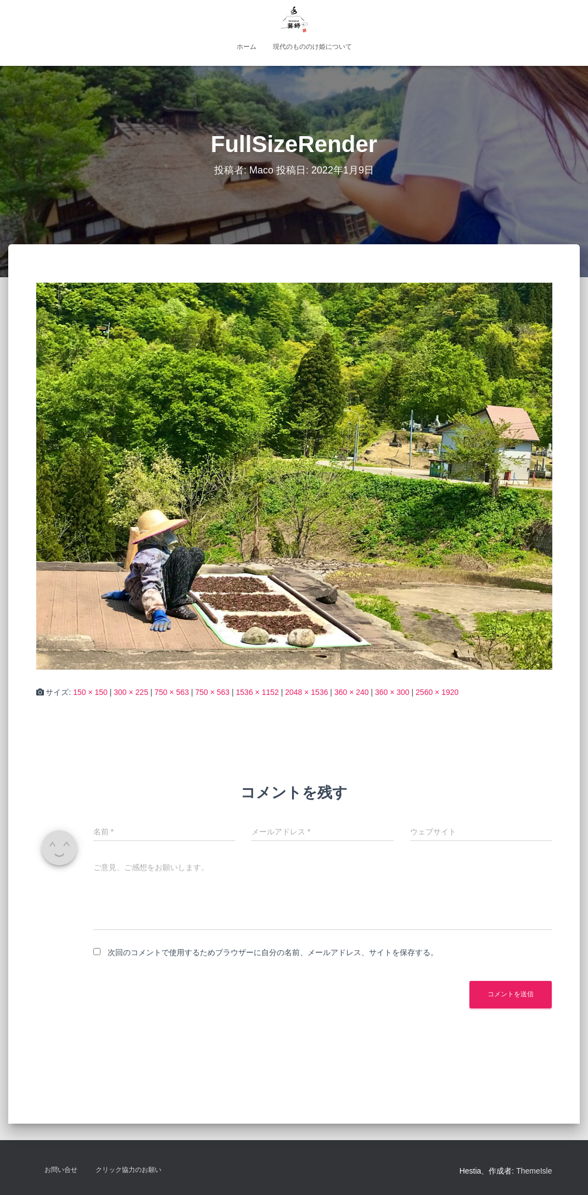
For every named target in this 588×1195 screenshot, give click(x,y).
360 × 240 (351, 692)
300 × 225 (131, 692)
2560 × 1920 (437, 692)
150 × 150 (90, 692)
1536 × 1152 (257, 692)
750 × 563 (171, 692)
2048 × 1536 (306, 692)
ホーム (246, 47)
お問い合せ (60, 1170)
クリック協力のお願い (128, 1170)
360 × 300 (392, 692)
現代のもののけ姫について (312, 47)
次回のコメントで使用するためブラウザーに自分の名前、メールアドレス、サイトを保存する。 (273, 952)
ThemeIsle (534, 1170)
